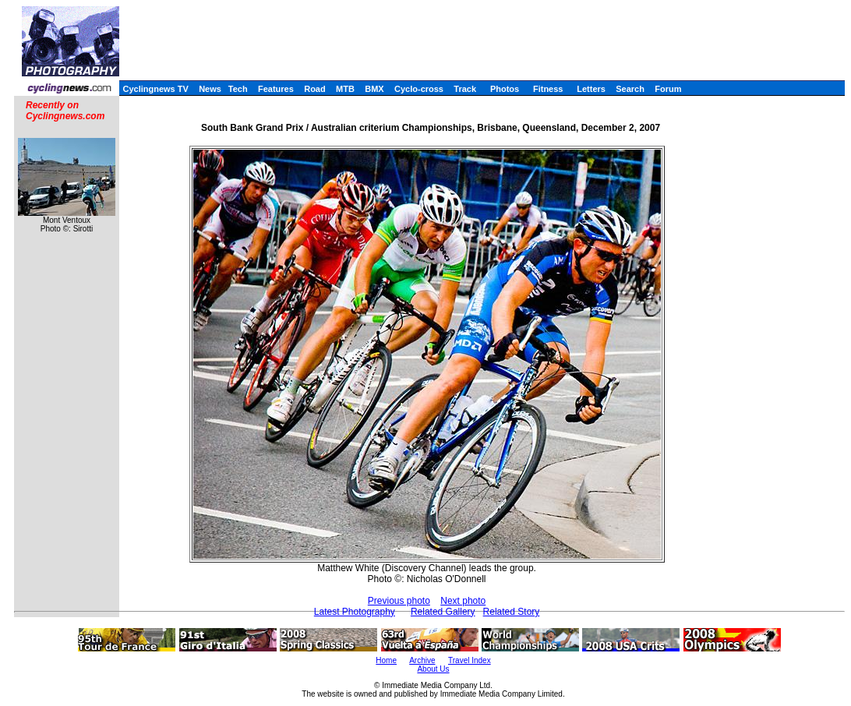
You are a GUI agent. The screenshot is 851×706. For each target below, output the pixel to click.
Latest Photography (354, 611)
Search (630, 89)
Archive (422, 660)
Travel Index (469, 660)
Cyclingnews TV (155, 89)
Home (386, 660)
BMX (374, 89)
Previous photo (399, 600)
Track (465, 89)
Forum (668, 89)
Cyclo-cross (418, 89)
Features (276, 89)
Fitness (548, 89)
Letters (591, 89)
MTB (345, 89)
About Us (433, 669)
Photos (504, 89)
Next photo (463, 600)
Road (315, 89)
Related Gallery (443, 611)
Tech (238, 89)
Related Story (511, 611)
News (210, 89)
